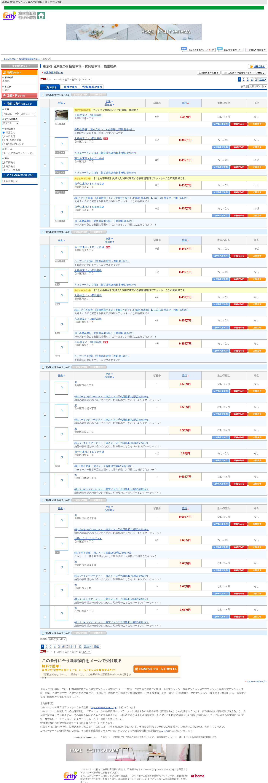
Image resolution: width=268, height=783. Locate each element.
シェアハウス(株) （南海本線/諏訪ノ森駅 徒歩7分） (102, 261)
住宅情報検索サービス (29, 59)
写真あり (10, 166)
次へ (262, 79)
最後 (96, 646)
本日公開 (10, 136)
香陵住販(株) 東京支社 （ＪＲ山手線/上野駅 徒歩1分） (104, 129)
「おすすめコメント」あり (20, 153)
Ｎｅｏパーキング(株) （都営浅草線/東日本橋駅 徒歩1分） (105, 152)
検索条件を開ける (53, 72)
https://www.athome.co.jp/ (103, 707)
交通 (108, 101)
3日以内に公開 (14, 140)
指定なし (10, 132)
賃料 (184, 102)
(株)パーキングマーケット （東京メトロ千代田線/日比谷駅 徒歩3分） (111, 396)
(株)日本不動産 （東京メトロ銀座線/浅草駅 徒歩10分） (104, 466)
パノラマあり (13, 170)
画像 (60, 102)
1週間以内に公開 (15, 143)
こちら (164, 730)
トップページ (10, 59)
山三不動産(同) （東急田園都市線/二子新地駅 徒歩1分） (104, 221)
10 (80, 646)
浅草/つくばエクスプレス (88, 538)
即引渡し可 (12, 181)
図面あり (10, 162)
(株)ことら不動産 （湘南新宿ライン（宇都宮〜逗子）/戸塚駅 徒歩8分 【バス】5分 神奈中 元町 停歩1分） (132, 198)
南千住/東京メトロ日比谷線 (89, 158)
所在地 (108, 104)
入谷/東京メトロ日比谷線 (88, 115)
